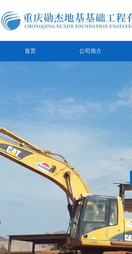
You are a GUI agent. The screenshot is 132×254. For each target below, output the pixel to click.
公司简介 (90, 51)
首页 (30, 51)
